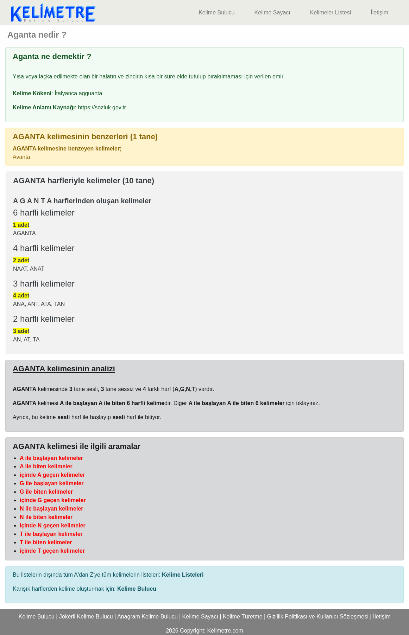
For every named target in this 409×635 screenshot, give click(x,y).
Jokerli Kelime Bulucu (86, 617)
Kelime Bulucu (216, 12)
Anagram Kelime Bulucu (147, 617)
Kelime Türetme (243, 617)
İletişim (379, 12)
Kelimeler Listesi (330, 12)
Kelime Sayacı (272, 12)
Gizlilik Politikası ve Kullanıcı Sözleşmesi (318, 617)
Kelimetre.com (225, 631)
